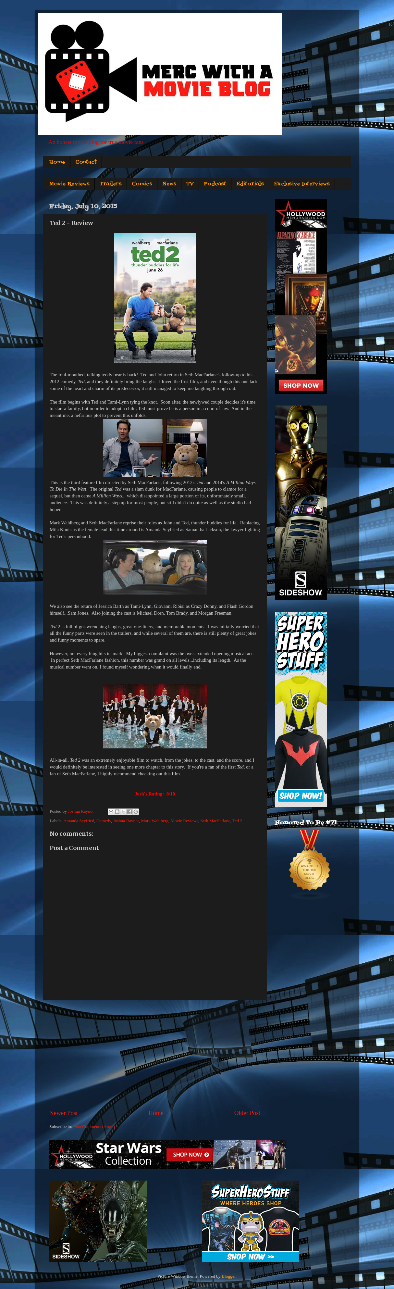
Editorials (250, 184)
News (169, 184)
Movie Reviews (69, 184)
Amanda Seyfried (78, 820)
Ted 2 (237, 820)
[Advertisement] (154, 1054)
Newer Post (63, 1112)
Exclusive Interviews (302, 184)
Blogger (229, 1276)
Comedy (103, 820)
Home (57, 162)
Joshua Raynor (126, 820)
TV (190, 184)
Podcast (215, 184)
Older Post (247, 1112)
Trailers (111, 184)
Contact (86, 162)
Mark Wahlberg (154, 820)
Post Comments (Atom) (94, 1126)
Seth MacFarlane (215, 820)
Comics (142, 184)
